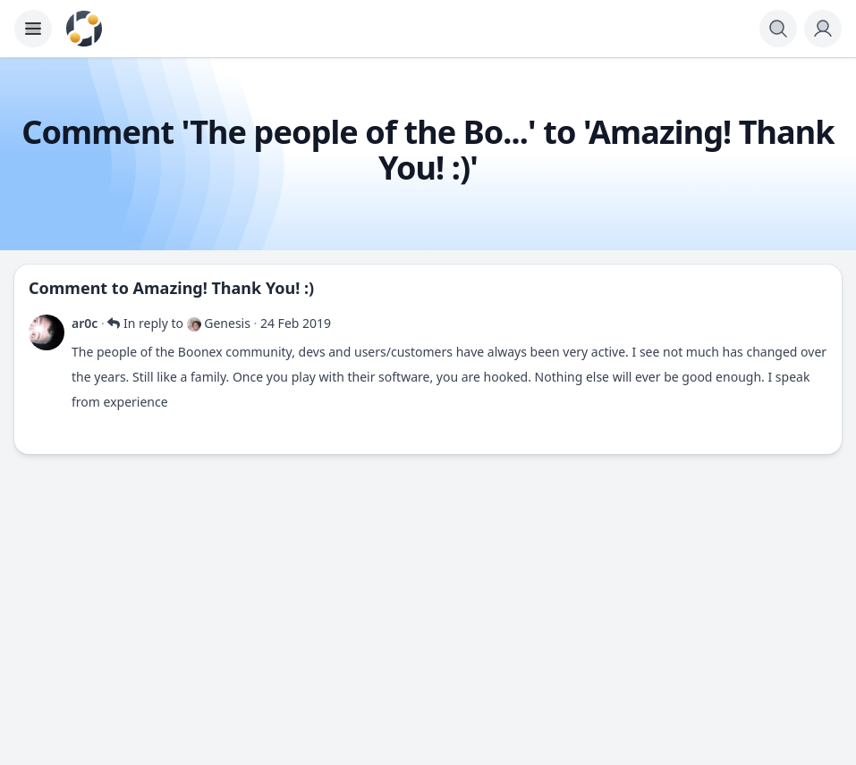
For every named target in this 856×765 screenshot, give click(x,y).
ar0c (84, 323)
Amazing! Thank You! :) (224, 287)
